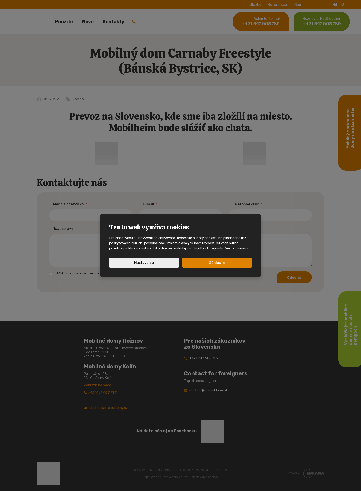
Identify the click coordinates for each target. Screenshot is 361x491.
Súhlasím (217, 262)
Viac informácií (236, 248)
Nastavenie (144, 262)
